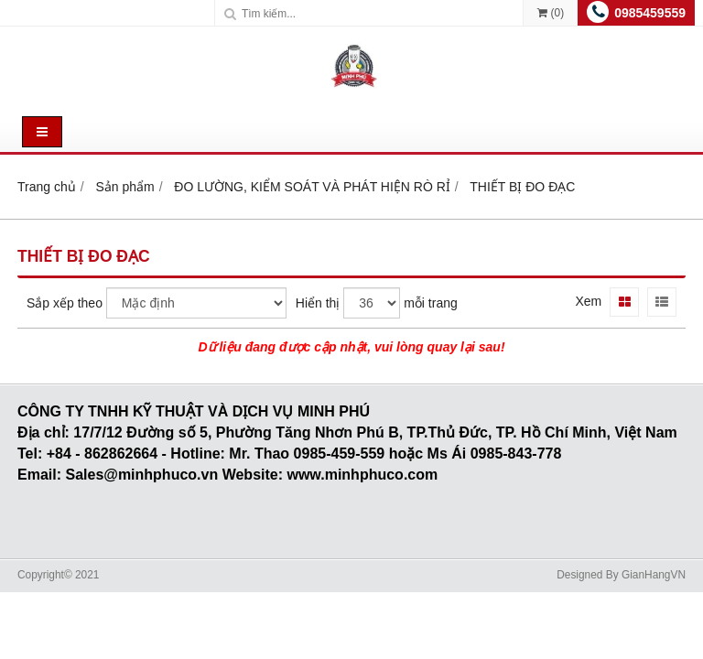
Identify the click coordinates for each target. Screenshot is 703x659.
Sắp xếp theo (65, 303)
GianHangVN (654, 574)
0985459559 (650, 12)
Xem (588, 301)
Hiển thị (318, 303)
